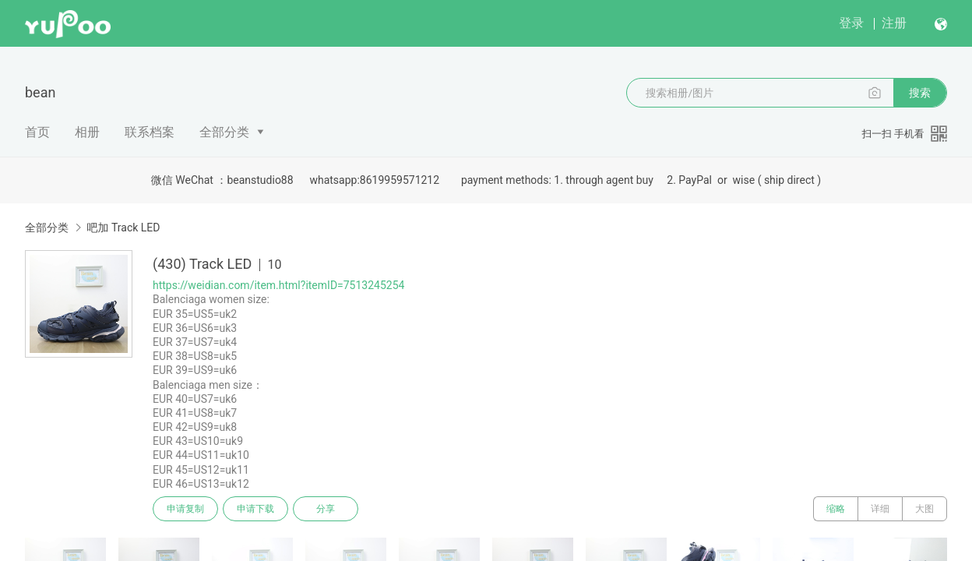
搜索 (920, 92)
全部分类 (224, 132)
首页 (37, 132)
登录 (851, 23)
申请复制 (185, 508)
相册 (87, 132)
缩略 (835, 508)
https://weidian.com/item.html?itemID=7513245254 (278, 285)
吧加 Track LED (123, 227)
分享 (325, 508)
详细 (880, 508)
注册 (894, 23)
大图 (924, 508)
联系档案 (149, 132)
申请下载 (255, 508)
